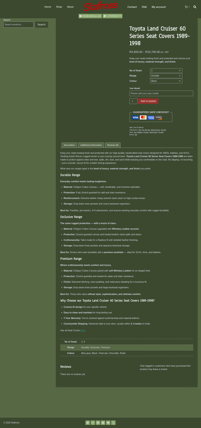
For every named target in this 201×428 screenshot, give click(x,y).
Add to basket (148, 101)
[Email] (93, 422)
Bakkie (139, 132)
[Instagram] (103, 422)
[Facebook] (98, 422)
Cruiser (146, 132)
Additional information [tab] (91, 175)
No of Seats (136, 70)
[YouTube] (108, 422)
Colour (133, 81)
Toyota (163, 130)
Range (133, 75)
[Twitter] (113, 422)
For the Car (146, 130)
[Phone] (87, 422)
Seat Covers (155, 130)
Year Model (135, 88)
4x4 (139, 130)
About (70, 6)
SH (136, 134)
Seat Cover (153, 132)
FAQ (144, 6)
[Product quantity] (133, 101)
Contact (132, 6)
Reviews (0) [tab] (112, 175)
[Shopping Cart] (186, 7)
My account (159, 6)
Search (6, 20)
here (83, 360)
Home (47, 6)
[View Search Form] (195, 7)
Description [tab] (69, 175)
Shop (59, 6)
